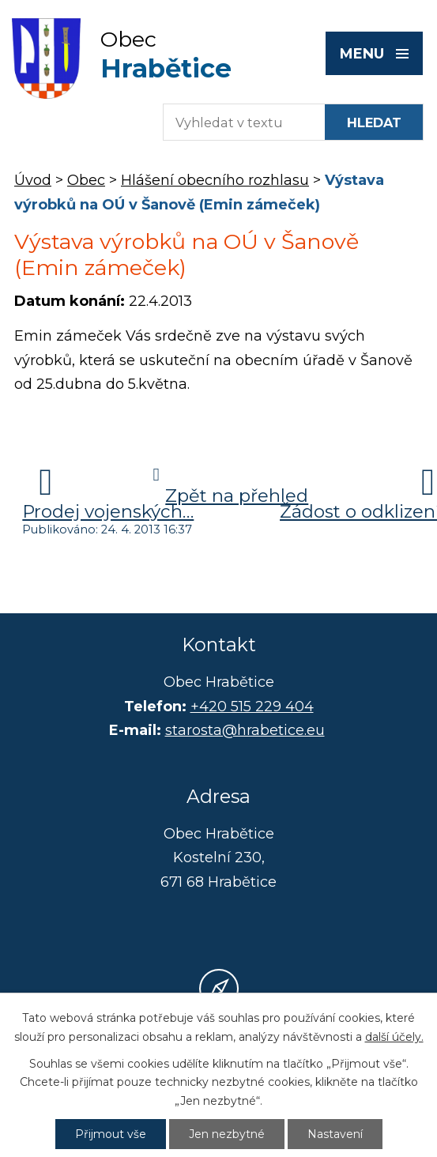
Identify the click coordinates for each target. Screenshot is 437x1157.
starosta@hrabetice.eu (245, 730)
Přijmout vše (110, 1134)
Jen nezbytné (227, 1134)
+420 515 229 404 (252, 706)
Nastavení (335, 1134)
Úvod (32, 180)
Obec (86, 180)
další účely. (394, 1037)
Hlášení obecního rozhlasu (215, 180)
